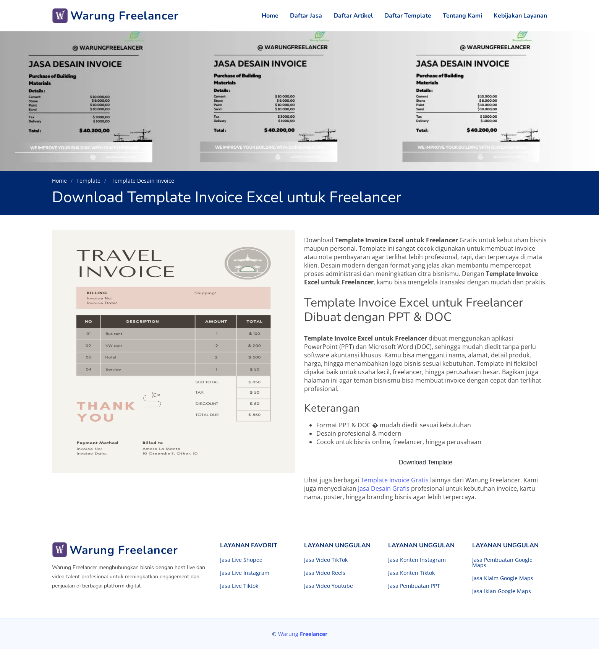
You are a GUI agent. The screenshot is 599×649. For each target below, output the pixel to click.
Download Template (425, 462)
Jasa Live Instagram (244, 573)
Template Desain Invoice (142, 180)
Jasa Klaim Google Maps (502, 578)
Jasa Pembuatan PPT (414, 586)
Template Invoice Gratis (395, 480)
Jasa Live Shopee (241, 560)
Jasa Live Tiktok (239, 586)
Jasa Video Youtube (328, 586)
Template (88, 180)
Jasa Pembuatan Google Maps (502, 562)
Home (270, 15)
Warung (302, 634)
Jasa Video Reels (324, 573)
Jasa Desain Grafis (384, 488)
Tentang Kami (462, 15)
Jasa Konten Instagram (417, 560)
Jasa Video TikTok (326, 560)
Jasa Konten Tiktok (411, 573)
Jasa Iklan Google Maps (501, 591)
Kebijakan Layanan (520, 15)
